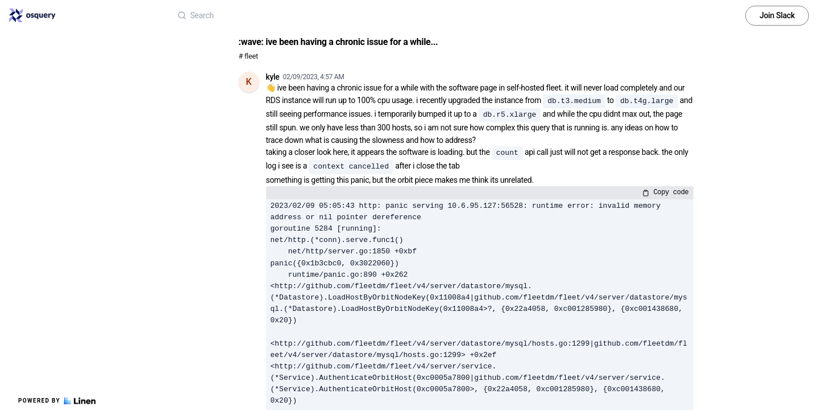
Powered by (56, 400)
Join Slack (777, 15)
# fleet (248, 56)
